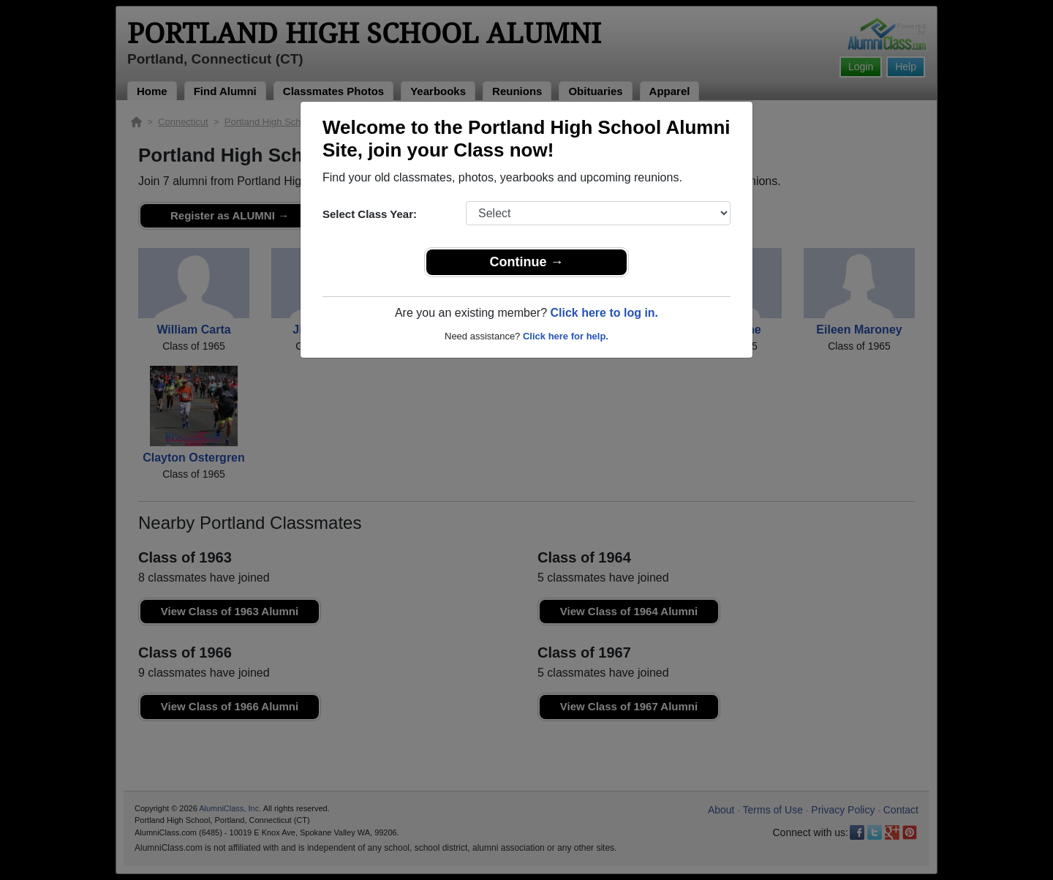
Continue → (527, 262)
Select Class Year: (369, 214)
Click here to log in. (604, 313)
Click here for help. (565, 336)
